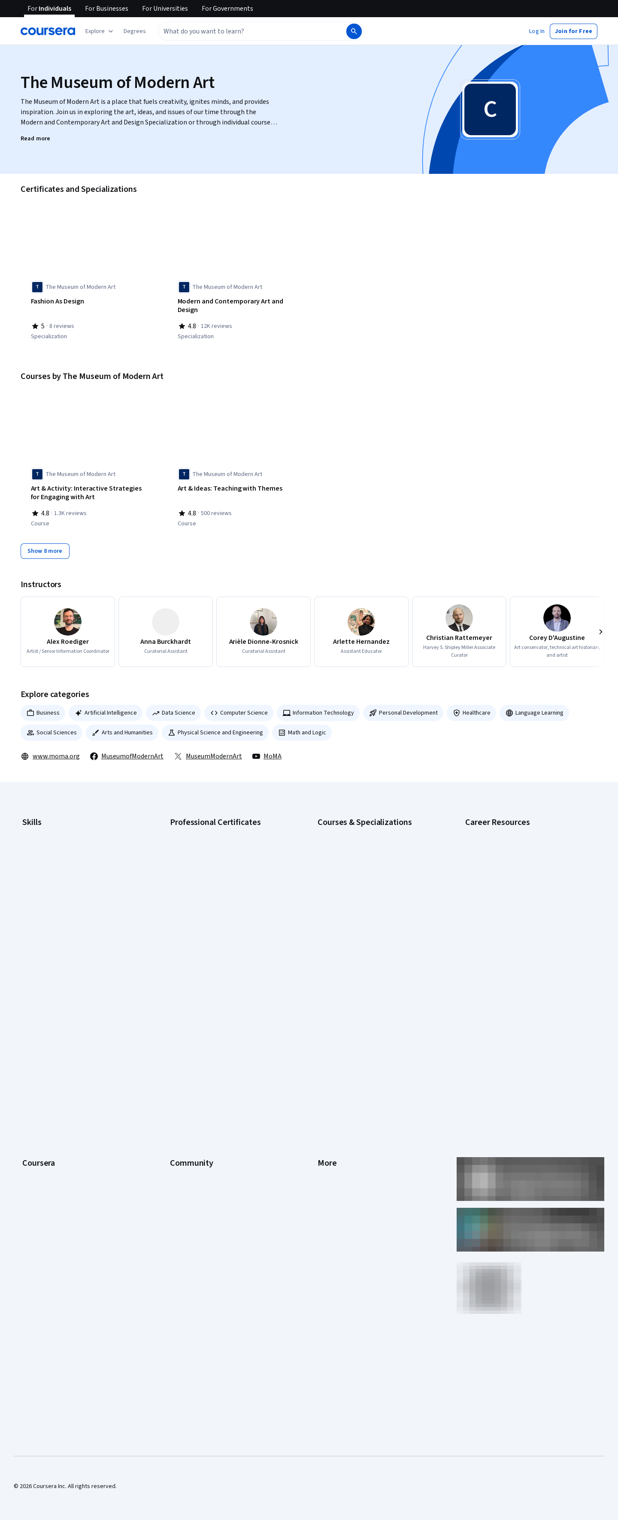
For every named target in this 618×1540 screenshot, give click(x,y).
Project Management (49, 918)
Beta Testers (187, 1027)
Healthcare (471, 708)
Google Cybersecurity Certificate (212, 841)
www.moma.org (50, 751)
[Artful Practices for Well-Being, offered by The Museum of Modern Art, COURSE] (529, 486)
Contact (328, 1078)
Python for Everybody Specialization (364, 944)
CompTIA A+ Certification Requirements (516, 853)
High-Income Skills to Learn (499, 905)
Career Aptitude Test (492, 828)
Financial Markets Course (350, 905)
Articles (327, 1091)
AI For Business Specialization (356, 841)
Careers (32, 1040)
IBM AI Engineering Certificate (207, 905)
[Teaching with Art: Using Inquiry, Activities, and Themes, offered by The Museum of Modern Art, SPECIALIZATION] (382, 306)
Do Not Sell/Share (340, 1143)
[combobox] (251, 31)
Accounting (36, 828)
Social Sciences (51, 728)
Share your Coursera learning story (67, 1194)
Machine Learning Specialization (358, 918)
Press (325, 1001)
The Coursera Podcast (199, 1053)
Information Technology (318, 708)
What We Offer (40, 1014)
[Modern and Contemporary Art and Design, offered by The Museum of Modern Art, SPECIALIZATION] (236, 306)
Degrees (33, 1104)
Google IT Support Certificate (208, 866)
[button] (134, 31)
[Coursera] (48, 31)
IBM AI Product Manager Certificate (214, 918)
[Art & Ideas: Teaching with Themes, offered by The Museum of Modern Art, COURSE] (236, 486)
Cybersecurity (40, 853)
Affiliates (329, 1117)
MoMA (267, 751)
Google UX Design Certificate (207, 892)
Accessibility (334, 1065)
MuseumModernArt (208, 751)
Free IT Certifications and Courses (509, 892)
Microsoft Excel (41, 905)
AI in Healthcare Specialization (356, 866)
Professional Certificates (54, 1078)
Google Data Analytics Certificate (212, 853)
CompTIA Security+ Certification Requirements (525, 866)
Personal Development (403, 708)
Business (43, 708)
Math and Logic (302, 728)
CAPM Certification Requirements (508, 841)
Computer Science (239, 708)
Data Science (173, 708)
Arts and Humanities (122, 728)
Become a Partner (45, 1156)
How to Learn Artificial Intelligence (508, 918)
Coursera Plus (40, 1065)
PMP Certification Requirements (506, 931)
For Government (43, 1130)
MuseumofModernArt (127, 751)
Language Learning (534, 708)
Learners (181, 1001)
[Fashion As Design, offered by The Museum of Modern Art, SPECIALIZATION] (89, 301)
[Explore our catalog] (100, 31)
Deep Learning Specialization (355, 879)
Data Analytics (40, 866)
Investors (330, 1014)
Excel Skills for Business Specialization (367, 892)
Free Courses (39, 1181)
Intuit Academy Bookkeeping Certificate (221, 944)
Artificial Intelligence (105, 708)
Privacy (327, 1040)
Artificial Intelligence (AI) (53, 841)
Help (323, 1053)
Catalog (32, 1053)
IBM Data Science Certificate (206, 931)
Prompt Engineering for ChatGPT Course (369, 931)
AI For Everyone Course (348, 853)
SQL (27, 944)
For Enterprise (40, 1117)
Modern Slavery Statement (352, 1130)
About (30, 1001)
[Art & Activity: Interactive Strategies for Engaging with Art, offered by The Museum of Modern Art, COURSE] (89, 491)
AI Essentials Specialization (352, 828)
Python (31, 931)
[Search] (354, 31)
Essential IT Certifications (498, 879)
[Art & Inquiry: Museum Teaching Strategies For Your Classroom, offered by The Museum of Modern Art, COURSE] (382, 491)
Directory (330, 1104)
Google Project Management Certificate (221, 879)
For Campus (37, 1143)
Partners (181, 1014)
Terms (326, 1027)
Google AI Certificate (197, 828)
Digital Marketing (43, 879)
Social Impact (39, 1168)
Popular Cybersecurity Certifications (512, 944)
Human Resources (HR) (51, 892)
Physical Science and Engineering (215, 728)
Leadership (36, 1027)
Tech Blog (183, 1065)
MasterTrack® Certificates (56, 1091)
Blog (176, 1040)
